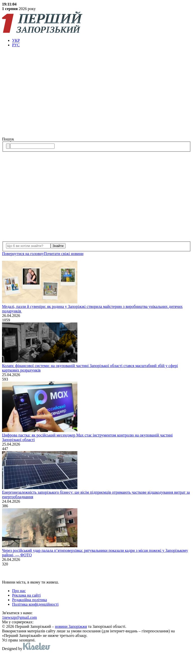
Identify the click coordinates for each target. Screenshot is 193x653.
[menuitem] (101, 40)
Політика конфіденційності (35, 604)
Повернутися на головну (23, 253)
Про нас (19, 591)
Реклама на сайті (26, 595)
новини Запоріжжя (71, 626)
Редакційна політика (29, 600)
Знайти (58, 246)
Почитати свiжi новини (63, 253)
